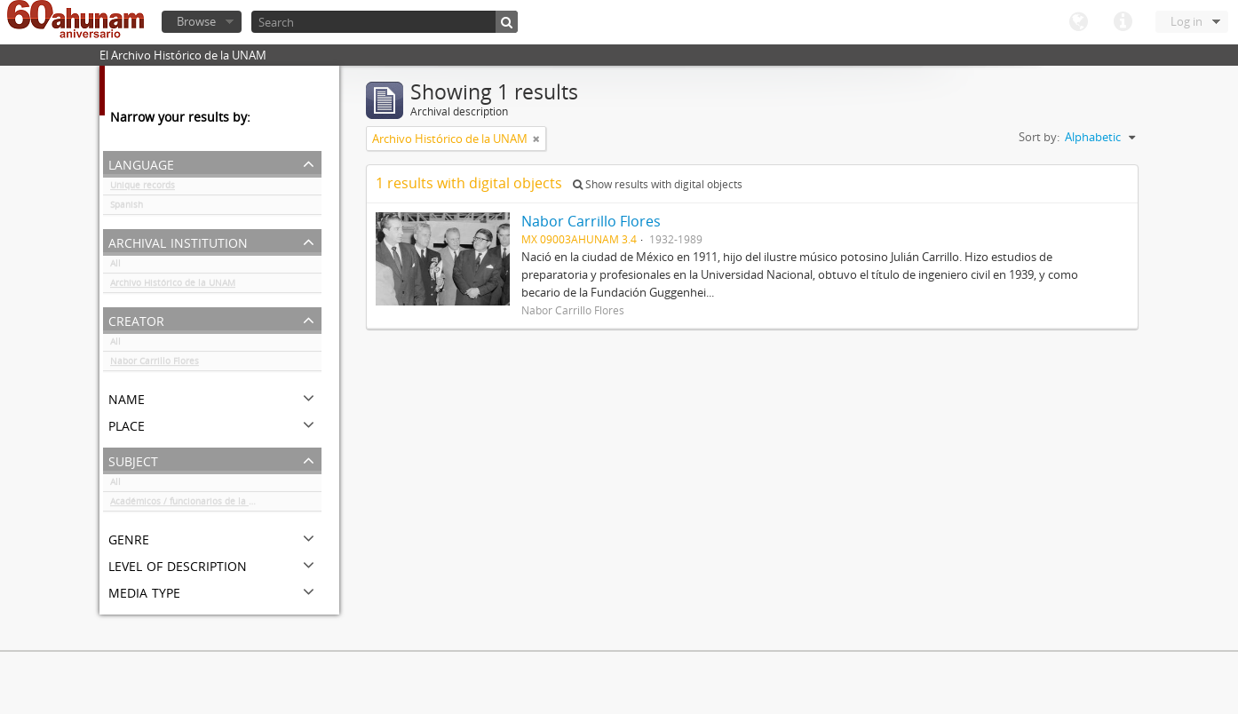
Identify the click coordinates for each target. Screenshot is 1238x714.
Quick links (1122, 22)
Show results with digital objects (657, 184)
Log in (1186, 21)
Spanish (126, 208)
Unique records (142, 188)
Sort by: (1039, 137)
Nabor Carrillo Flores (154, 364)
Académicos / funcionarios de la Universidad (204, 504)
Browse (196, 21)
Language (1078, 22)
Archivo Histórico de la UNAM (172, 286)
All (115, 266)
